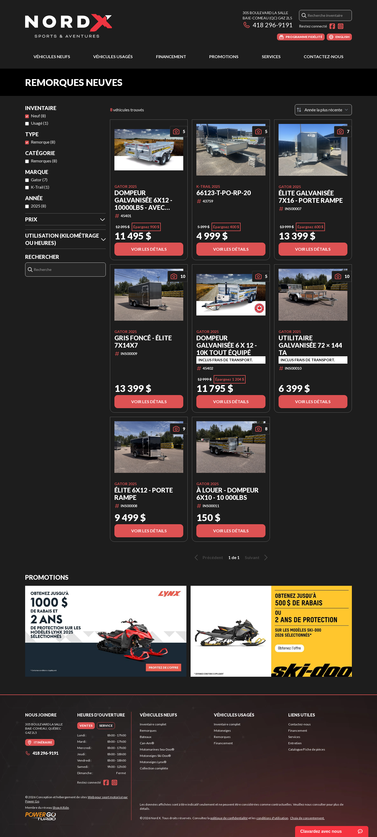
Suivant (257, 557)
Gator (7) (39, 179)
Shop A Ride (61, 807)
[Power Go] (78, 816)
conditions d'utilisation (272, 818)
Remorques (148, 730)
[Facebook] (332, 26)
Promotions (224, 56)
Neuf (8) (38, 115)
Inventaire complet (153, 724)
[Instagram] (340, 26)
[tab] (86, 725)
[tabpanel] (101, 754)
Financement (171, 56)
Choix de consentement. (307, 818)
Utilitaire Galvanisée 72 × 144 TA (310, 345)
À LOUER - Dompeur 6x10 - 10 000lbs (227, 493)
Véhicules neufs (52, 56)
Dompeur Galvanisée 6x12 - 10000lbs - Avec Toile (143, 200)
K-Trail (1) (40, 186)
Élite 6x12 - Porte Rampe (143, 493)
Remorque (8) (43, 141)
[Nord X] (68, 25)
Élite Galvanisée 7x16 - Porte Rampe (311, 196)
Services (271, 56)
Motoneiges (222, 730)
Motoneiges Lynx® (153, 762)
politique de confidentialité (229, 818)
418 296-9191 (268, 25)
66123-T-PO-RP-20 (223, 192)
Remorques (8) (44, 160)
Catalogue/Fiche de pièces (306, 749)
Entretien (295, 743)
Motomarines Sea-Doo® (157, 749)
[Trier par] (323, 109)
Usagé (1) (39, 123)
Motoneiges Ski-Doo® (155, 756)
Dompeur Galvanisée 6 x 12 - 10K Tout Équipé (226, 345)
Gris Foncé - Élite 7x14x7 (143, 341)
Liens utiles (301, 714)
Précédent (208, 557)
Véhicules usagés (113, 56)
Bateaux (145, 737)
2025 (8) (38, 205)
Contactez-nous (323, 56)
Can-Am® (147, 743)
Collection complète (154, 768)
